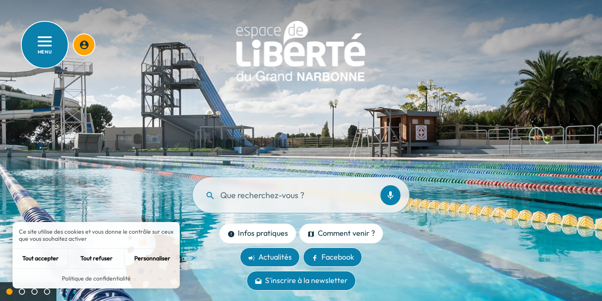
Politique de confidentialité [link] (96, 278)
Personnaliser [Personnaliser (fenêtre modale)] (152, 258)
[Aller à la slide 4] (47, 291)
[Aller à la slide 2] (22, 291)
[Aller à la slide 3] (34, 291)
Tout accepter (40, 258)
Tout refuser (96, 258)
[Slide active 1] (9, 291)
